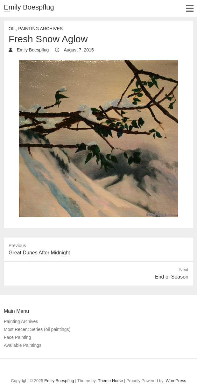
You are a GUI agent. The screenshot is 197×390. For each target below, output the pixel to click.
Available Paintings (22, 345)
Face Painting (17, 337)
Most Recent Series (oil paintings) (37, 329)
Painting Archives (21, 321)
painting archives (40, 28)
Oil (12, 28)
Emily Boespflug (29, 7)
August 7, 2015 (78, 49)
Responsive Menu (189, 8)
